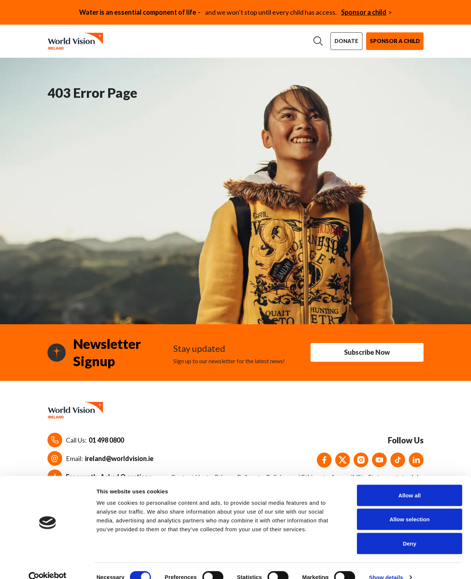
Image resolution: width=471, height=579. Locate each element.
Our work (172, 38)
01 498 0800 (106, 444)
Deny (410, 531)
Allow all (410, 482)
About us (127, 38)
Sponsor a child (363, 12)
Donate (349, 42)
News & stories (279, 38)
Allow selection (409, 507)
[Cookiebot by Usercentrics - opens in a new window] (47, 564)
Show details (386, 564)
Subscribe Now (367, 357)
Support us (221, 38)
